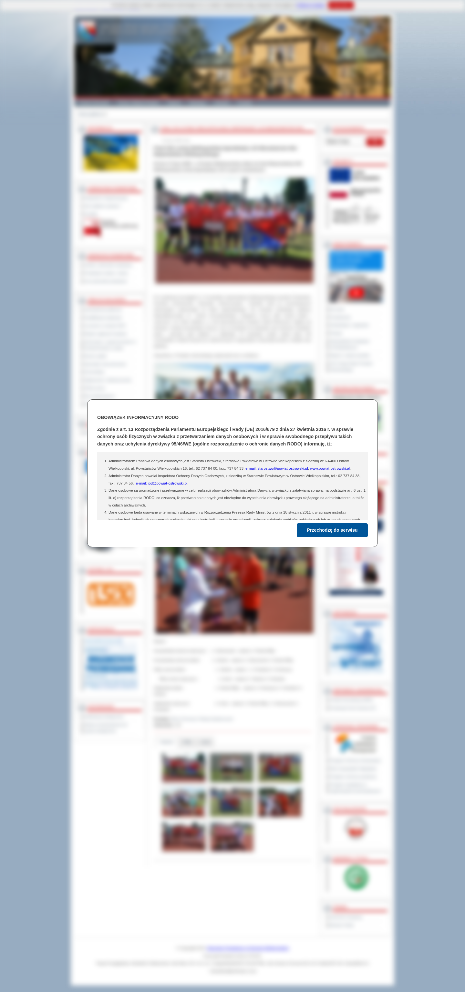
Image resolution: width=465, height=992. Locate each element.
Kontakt (244, 102)
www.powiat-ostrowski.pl (330, 468)
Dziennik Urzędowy (346, 917)
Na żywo (337, 309)
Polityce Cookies (310, 5)
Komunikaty (94, 372)
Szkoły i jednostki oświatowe (108, 265)
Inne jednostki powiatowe (105, 281)
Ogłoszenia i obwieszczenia (107, 380)
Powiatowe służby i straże (106, 273)
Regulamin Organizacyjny (106, 198)
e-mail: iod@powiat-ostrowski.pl (162, 483)
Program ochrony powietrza (353, 776)
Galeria (174, 102)
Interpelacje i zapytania (349, 325)
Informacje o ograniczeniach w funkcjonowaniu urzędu (110, 345)
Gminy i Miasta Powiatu (138, 102)
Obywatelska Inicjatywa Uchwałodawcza (349, 344)
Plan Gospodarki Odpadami (353, 768)
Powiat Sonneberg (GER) (351, 700)
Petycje (336, 333)
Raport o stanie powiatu (350, 355)
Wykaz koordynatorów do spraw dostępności (105, 727)
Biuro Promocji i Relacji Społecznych (202, 719)
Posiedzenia (340, 317)
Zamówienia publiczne (103, 309)
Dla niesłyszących (99, 396)
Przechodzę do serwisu (332, 530)
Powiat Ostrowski (93, 102)
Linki (205, 742)
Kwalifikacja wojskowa (103, 317)
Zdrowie (222, 102)
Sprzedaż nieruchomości (105, 364)
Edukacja (197, 102)
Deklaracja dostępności (104, 716)
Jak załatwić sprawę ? (102, 206)
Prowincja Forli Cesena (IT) (353, 708)
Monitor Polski (342, 925)
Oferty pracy (94, 388)
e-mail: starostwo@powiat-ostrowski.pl (276, 468)
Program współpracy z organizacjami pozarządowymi (355, 787)
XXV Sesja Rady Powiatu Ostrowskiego (351, 366)
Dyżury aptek (95, 356)
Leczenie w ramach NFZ (105, 325)
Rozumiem (341, 5)
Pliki (187, 742)
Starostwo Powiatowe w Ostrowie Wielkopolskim (248, 948)
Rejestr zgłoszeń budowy (105, 334)
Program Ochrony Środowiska (355, 760)
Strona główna (90, 114)
